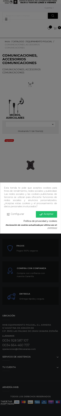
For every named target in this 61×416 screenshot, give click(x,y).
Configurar (15, 214)
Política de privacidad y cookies (40, 221)
